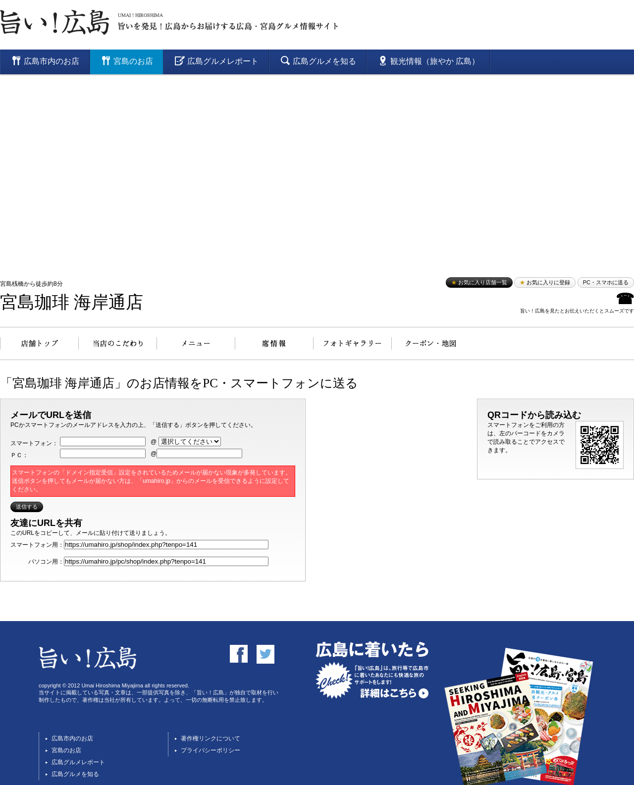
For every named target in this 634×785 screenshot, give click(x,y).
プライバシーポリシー (210, 750)
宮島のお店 (66, 750)
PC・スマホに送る (606, 282)
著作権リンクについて (210, 738)
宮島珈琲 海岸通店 (71, 302)
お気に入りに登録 (545, 282)
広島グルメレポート (78, 762)
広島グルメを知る (75, 774)
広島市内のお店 (72, 738)
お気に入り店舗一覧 (479, 282)
